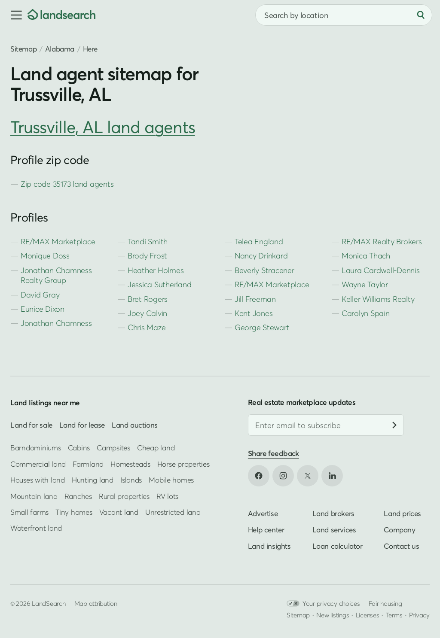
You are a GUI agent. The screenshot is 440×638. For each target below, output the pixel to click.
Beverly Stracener (264, 270)
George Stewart (262, 327)
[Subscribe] (394, 425)
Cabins (79, 447)
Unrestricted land (173, 511)
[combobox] (343, 15)
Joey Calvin (147, 313)
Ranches (78, 495)
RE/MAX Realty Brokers (382, 241)
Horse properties (183, 463)
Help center (266, 529)
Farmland (88, 463)
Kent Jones (253, 313)
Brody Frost (147, 255)
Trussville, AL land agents (102, 127)
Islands (131, 479)
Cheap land (155, 447)
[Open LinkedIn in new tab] (332, 475)
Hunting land (92, 479)
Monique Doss (45, 255)
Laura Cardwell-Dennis (381, 270)
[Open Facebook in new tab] (258, 475)
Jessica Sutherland (159, 284)
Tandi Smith (148, 241)
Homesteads (130, 463)
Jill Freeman (255, 299)
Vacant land (118, 511)
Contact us (401, 545)
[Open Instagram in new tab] (283, 475)
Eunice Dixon (42, 308)
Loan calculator (337, 545)
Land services (334, 529)
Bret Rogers (148, 299)
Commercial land (38, 463)
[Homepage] (61, 15)
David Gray (40, 294)
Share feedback (273, 453)
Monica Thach (366, 255)
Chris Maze (146, 327)
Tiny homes (73, 511)
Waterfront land (36, 527)
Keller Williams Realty (378, 299)
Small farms (29, 511)
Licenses (367, 615)
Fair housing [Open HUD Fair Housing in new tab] (385, 603)
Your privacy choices (323, 603)
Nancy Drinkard (261, 255)
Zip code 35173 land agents (67, 183)
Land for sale (31, 424)
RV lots (167, 495)
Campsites (113, 447)
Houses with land (37, 479)
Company (399, 529)
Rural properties (124, 495)
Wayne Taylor (365, 284)
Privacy (419, 615)
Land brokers (333, 513)
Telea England (259, 241)
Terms (394, 615)
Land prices (402, 513)
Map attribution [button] (95, 603)
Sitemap (23, 48)
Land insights (269, 545)
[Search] (420, 15)
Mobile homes (171, 479)
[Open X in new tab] (307, 475)
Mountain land (34, 495)
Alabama (59, 48)
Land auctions (135, 424)
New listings (332, 615)
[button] (14, 15)
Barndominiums (35, 447)
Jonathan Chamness (56, 323)
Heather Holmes (155, 270)
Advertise (263, 513)
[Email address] (326, 425)
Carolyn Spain (366, 313)
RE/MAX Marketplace (58, 241)
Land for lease (82, 424)
